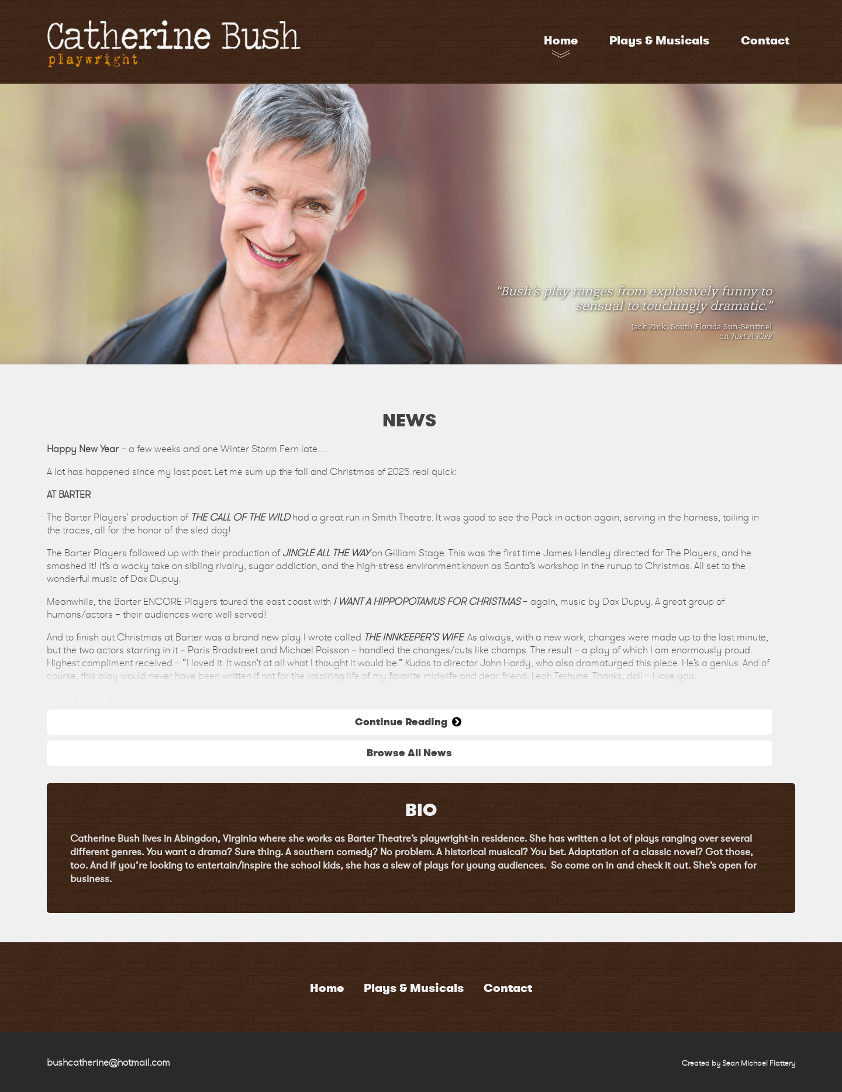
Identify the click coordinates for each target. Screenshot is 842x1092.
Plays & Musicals (659, 41)
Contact (765, 41)
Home (561, 41)
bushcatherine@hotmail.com (108, 1062)
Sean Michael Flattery (758, 1063)
